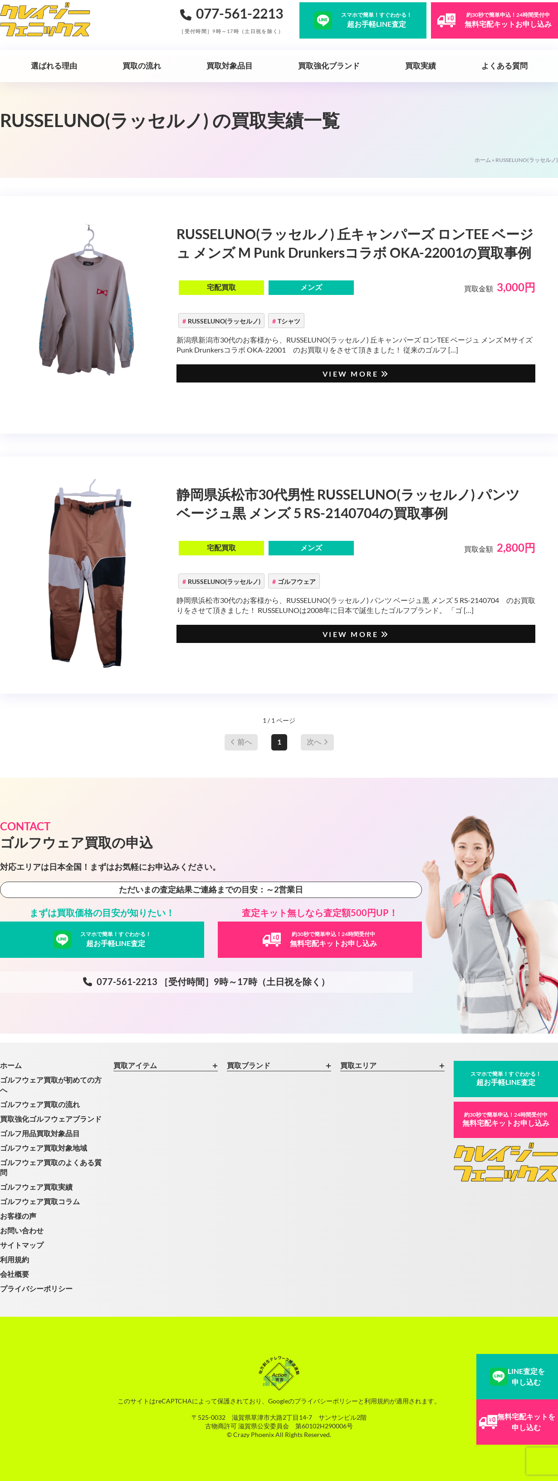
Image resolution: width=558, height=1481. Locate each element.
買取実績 (420, 65)
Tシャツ (289, 321)
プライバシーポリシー (36, 1288)
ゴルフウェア (297, 581)
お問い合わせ (22, 1230)
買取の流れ (141, 65)
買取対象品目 (229, 65)
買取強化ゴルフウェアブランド (51, 1118)
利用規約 (14, 1259)
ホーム (483, 160)
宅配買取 (221, 287)
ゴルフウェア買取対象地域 (43, 1147)
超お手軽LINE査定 (506, 1078)
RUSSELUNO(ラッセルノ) (224, 321)
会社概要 (14, 1274)
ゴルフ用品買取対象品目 (40, 1133)
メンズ (311, 287)
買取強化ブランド (329, 65)
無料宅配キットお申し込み (506, 1119)
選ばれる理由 (54, 65)
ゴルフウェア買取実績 (36, 1186)
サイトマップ (22, 1245)
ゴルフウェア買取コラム (40, 1201)
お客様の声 (18, 1215)
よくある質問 (504, 65)
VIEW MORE (356, 373)
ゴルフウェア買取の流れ (40, 1104)
